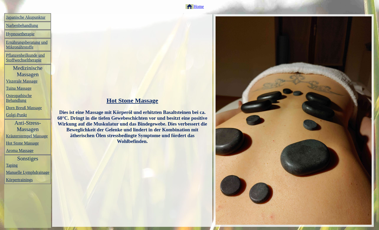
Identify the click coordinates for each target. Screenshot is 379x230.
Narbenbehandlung (22, 25)
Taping (12, 165)
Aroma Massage (19, 150)
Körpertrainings (19, 180)
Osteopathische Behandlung (19, 98)
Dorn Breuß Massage (24, 108)
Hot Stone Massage (22, 143)
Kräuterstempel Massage (27, 136)
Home (198, 6)
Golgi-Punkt (16, 115)
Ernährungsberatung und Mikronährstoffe (27, 44)
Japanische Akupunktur (26, 17)
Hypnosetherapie (20, 34)
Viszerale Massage (21, 81)
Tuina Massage (19, 88)
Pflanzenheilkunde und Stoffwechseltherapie (25, 57)
